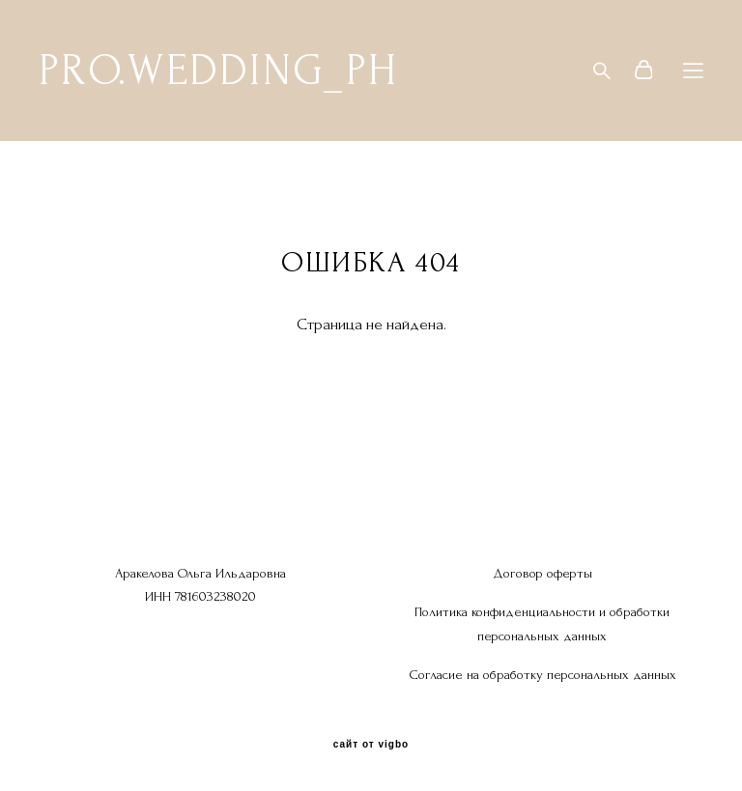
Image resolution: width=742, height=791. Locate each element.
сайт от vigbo (371, 744)
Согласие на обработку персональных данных (542, 675)
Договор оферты (542, 573)
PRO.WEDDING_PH (218, 70)
